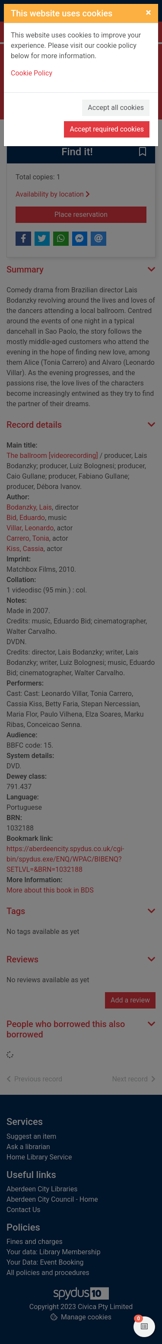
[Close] (148, 12)
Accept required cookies (107, 129)
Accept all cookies (116, 107)
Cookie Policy (31, 73)
